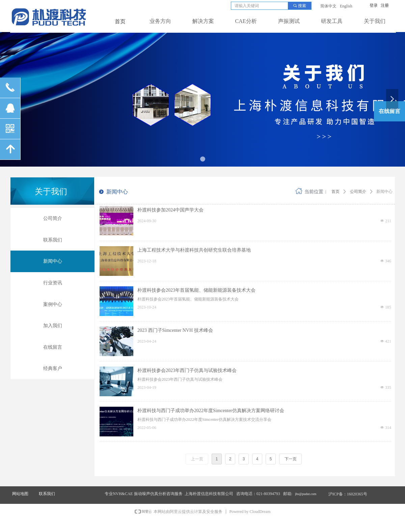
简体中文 (328, 6)
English (346, 6)
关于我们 (374, 21)
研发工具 (332, 21)
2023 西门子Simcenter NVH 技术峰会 (175, 330)
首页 (335, 191)
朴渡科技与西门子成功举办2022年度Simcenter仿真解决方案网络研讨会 (210, 410)
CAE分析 (246, 21)
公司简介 (358, 191)
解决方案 (203, 21)
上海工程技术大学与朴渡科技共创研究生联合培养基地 (194, 250)
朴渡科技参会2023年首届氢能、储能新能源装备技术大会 (196, 290)
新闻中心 (384, 191)
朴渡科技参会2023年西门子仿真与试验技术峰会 (187, 370)
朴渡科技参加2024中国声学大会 (170, 209)
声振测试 (289, 21)
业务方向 (160, 21)
